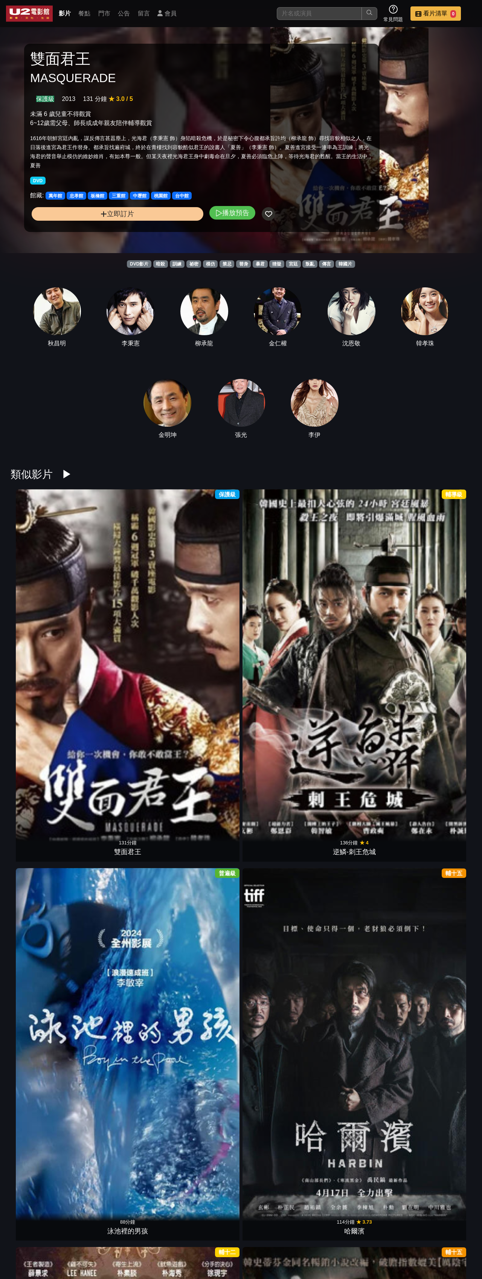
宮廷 (293, 264)
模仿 (210, 264)
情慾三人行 (270, 979)
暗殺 (160, 264)
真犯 (446, 570)
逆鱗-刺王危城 (94, 570)
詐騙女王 (387, 672)
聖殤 (153, 877)
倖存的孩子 (35, 1082)
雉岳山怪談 (35, 774)
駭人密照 (211, 774)
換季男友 (152, 1082)
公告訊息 (309, 1235)
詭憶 (94, 877)
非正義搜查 (388, 1082)
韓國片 (345, 264)
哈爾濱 (211, 570)
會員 (166, 13)
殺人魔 (388, 979)
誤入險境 (94, 979)
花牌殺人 (446, 877)
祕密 (193, 264)
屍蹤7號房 (329, 1082)
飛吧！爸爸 (35, 979)
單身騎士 (446, 1082)
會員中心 (457, 1235)
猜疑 (276, 264)
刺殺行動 (329, 979)
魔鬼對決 (35, 877)
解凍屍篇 (94, 672)
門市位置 (273, 1235)
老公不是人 (388, 774)
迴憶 (388, 570)
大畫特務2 (211, 672)
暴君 (260, 264)
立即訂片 (83, 231)
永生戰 (270, 774)
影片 (65, 13)
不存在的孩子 (153, 774)
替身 (243, 264)
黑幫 (388, 877)
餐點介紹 (236, 1235)
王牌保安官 (270, 1184)
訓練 (177, 264)
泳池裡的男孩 (153, 570)
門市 (104, 13)
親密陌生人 (94, 1082)
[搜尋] (319, 13)
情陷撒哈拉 (35, 672)
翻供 (211, 877)
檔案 (329, 877)
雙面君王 (35, 570)
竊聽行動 (329, 774)
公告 (124, 13)
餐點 (84, 13)
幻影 (270, 570)
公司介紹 (420, 1235)
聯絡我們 (346, 1235)
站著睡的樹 (212, 979)
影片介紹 (199, 1235)
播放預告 (163, 230)
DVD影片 (139, 264)
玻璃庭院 (270, 1082)
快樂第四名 (153, 672)
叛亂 (309, 264)
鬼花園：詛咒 (270, 672)
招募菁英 (383, 1235)
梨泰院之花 (447, 774)
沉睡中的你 (329, 672)
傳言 (326, 264)
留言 (144, 13)
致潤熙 (270, 877)
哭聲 (211, 1184)
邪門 (329, 570)
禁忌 (227, 264)
